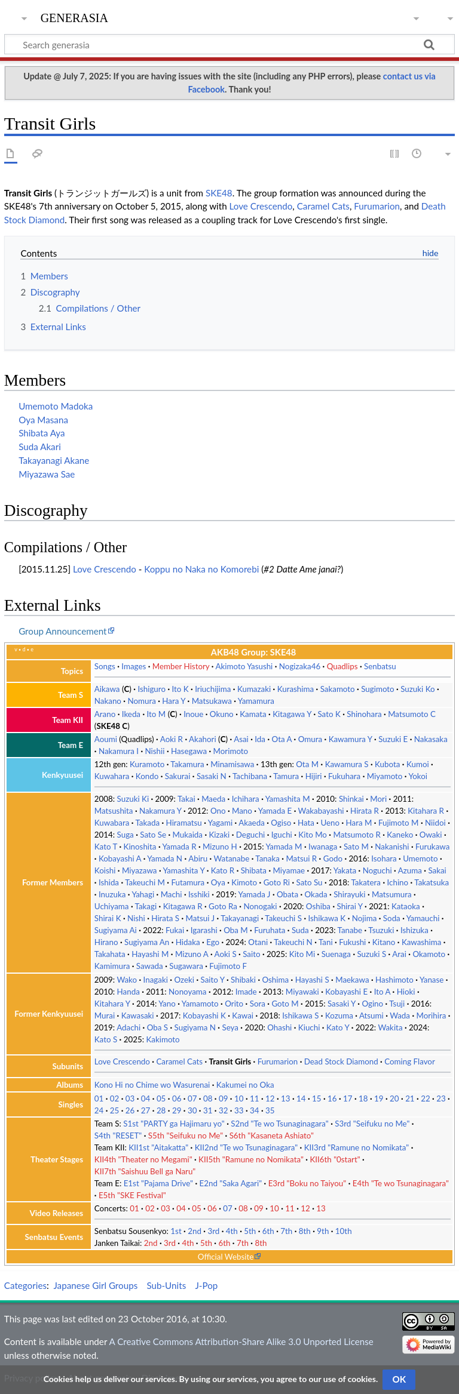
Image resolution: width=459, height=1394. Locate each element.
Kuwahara (112, 776)
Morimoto (231, 751)
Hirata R (364, 811)
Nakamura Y (160, 811)
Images (133, 666)
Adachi (128, 1027)
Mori (378, 799)
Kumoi (417, 764)
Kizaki (219, 834)
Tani (326, 942)
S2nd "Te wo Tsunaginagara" (279, 1123)
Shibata (254, 870)
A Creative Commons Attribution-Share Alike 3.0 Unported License (241, 1341)
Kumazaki (254, 689)
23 (441, 1098)
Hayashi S (312, 979)
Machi (171, 894)
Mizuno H (220, 846)
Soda (391, 918)
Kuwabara (112, 822)
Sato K (328, 714)
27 (146, 1110)
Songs (104, 666)
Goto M (284, 1003)
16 (332, 1098)
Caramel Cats (323, 206)
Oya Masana (43, 419)
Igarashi (204, 930)
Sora (257, 1003)
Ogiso (281, 822)
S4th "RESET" (118, 1135)
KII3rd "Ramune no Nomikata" (356, 1147)
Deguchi (250, 834)
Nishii (154, 751)
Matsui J (200, 918)
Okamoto (428, 954)
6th (268, 1231)
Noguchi (377, 870)
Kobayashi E (346, 991)
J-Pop (206, 1285)
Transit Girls (230, 1061)
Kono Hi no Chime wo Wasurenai (152, 1085)
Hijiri (313, 776)
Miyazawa (139, 870)
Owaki (431, 834)
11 (254, 1098)
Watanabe (232, 858)
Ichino (398, 882)
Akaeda (251, 822)
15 (317, 1098)
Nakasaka (431, 739)
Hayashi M (150, 954)
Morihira (431, 1015)
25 (115, 1110)
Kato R (222, 870)
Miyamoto (385, 776)
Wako (127, 979)
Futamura (187, 882)
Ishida (109, 882)
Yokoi (417, 776)
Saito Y (212, 979)
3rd (213, 1231)
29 (177, 1110)
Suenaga (336, 954)
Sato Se (153, 834)
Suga (125, 834)
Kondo (147, 776)
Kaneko (400, 834)
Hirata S (165, 918)
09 (223, 1098)
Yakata (344, 870)
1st (175, 1231)
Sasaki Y (342, 1003)
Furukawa (432, 846)
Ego (212, 942)
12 (270, 1098)
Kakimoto (162, 1039)
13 (285, 1098)
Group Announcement (62, 631)
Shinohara (364, 714)
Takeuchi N (293, 942)
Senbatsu (380, 666)
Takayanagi (240, 918)
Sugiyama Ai (115, 930)
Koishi (105, 870)
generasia (74, 16)
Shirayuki (349, 894)
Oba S (157, 1027)
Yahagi (142, 894)
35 (270, 1110)
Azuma (410, 870)
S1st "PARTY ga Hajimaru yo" (174, 1123)
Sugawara (186, 966)
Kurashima (295, 689)
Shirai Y (350, 906)
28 (161, 1110)
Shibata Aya (42, 432)
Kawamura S (347, 764)
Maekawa (352, 979)
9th (323, 1231)
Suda (300, 930)
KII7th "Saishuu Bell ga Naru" (144, 1171)
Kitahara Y (112, 1003)
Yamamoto (200, 1003)
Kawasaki (137, 1015)
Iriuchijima (213, 689)
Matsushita (113, 811)
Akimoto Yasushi (244, 666)
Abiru (197, 858)
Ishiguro (151, 689)
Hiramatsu (184, 822)
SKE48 (219, 192)
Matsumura (392, 894)
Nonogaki (260, 906)
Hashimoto (394, 979)
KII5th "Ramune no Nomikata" (251, 1159)
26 (130, 1110)
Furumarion (377, 206)
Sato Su (309, 882)
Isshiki (199, 894)
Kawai (242, 1015)
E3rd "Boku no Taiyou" (307, 1183)
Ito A (382, 991)
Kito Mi (302, 954)
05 (161, 1098)
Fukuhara (344, 776)
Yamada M (283, 846)
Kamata (253, 714)
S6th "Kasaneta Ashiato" (272, 1135)
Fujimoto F (228, 966)
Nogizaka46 (299, 666)
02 (115, 1098)
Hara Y (173, 701)
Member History (181, 666)
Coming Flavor (409, 1061)
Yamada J (254, 894)
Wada (400, 1015)
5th (250, 1231)
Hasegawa (189, 751)
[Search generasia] (229, 44)
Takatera (366, 882)
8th (305, 1231)
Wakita (390, 1027)
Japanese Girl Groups (96, 1285)
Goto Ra (223, 906)
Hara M (359, 822)
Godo (332, 858)
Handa (128, 991)
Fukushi (352, 942)
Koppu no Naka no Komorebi (201, 569)
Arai (399, 954)
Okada (316, 894)
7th (286, 1231)
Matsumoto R (356, 834)
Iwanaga (322, 846)
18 (363, 1098)
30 (192, 1110)
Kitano (384, 942)
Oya (218, 882)
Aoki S (226, 954)
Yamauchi (423, 918)
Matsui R (301, 858)
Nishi (136, 918)
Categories (25, 1285)
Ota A (282, 739)
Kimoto (244, 882)
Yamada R (180, 846)
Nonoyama (187, 991)
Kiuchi (309, 1027)
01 (99, 1098)
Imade (246, 991)
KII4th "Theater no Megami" (143, 1159)
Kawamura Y (350, 739)
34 (254, 1110)
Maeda (213, 799)
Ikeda (131, 714)
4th (232, 1231)
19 (379, 1098)
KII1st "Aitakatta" (158, 1147)
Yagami (220, 822)
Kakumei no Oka (245, 1085)
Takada (147, 822)
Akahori (202, 739)
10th (343, 1231)
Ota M (307, 764)
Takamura (187, 764)
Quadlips (342, 666)
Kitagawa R (183, 906)
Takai (186, 799)
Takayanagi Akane (54, 460)
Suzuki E (393, 739)
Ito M (156, 714)
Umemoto (420, 858)
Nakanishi (392, 846)
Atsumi (371, 1015)
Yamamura (256, 701)
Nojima (364, 918)
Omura (310, 739)
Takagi (146, 906)
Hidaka (188, 942)
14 (301, 1098)
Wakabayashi (321, 811)
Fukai (175, 930)
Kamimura (112, 966)
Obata (287, 894)
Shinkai (351, 799)
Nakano (107, 701)
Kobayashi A (120, 858)
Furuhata (269, 930)
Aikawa (107, 689)
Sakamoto (337, 689)
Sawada (149, 966)
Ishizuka (414, 930)
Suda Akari (40, 446)
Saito (251, 954)
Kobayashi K (204, 1015)
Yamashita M (287, 799)
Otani (258, 942)
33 (239, 1110)
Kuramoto (147, 764)
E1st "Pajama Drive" (158, 1183)
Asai (241, 739)
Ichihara (245, 799)
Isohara (383, 858)
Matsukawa (212, 701)
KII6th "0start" (335, 1159)
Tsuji (397, 1003)
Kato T (105, 846)
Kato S (105, 1039)
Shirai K (107, 918)
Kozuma (339, 1015)
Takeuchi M (145, 882)
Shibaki (243, 979)
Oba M (236, 930)
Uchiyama (111, 906)
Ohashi (279, 1027)
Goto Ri (277, 882)
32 (223, 1110)
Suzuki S (371, 954)
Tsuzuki (381, 930)
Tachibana (249, 776)
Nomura (141, 701)
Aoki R (171, 739)
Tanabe (350, 930)
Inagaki (155, 979)
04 (146, 1098)
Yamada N (164, 858)
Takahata (110, 954)
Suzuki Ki (133, 799)
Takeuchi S (283, 918)
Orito (234, 1003)
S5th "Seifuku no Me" (185, 1135)
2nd (194, 1231)
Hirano (106, 942)
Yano (167, 1003)
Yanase (431, 979)
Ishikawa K (327, 918)
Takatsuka (431, 882)
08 (208, 1098)
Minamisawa (232, 764)
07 (192, 1098)
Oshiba (318, 906)
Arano (104, 714)
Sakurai (178, 776)
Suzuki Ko (417, 689)
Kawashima (422, 942)
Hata (306, 822)
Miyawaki (302, 991)
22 (425, 1098)
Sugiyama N (195, 1027)
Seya (230, 1027)
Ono (218, 811)
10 (239, 1098)
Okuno (222, 714)
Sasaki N (212, 776)
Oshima (275, 979)
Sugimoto (377, 689)
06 (177, 1098)
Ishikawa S (300, 1015)
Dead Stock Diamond (341, 1061)
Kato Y (337, 1027)
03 (130, 1098)
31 (208, 1110)
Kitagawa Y (292, 714)
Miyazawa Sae (47, 474)
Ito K (180, 689)
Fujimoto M (398, 822)
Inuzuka (112, 894)
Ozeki (184, 979)
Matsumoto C (412, 714)
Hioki (406, 991)
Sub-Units (166, 1285)
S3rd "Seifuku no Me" (372, 1123)
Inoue (193, 714)
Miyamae (289, 870)
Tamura (286, 776)
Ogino (372, 1003)
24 (99, 1110)
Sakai (437, 870)
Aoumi (105, 739)
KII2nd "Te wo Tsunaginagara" (246, 1147)
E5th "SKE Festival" (132, 1195)
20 (394, 1098)
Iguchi (281, 834)
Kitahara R (426, 811)
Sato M (356, 846)
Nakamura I (119, 751)
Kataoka (405, 906)
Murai (104, 1015)
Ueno (329, 822)
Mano (242, 811)
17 (348, 1098)
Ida (260, 739)
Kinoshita (140, 846)
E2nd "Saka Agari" (231, 1183)
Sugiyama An (146, 942)
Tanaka (267, 858)
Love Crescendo (261, 206)
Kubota (387, 764)
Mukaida (188, 834)
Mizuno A (192, 954)
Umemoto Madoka (56, 406)
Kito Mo (312, 834)
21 (410, 1098)
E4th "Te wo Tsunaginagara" (401, 1183)
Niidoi (435, 822)
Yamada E (275, 811)
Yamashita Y (184, 870)
